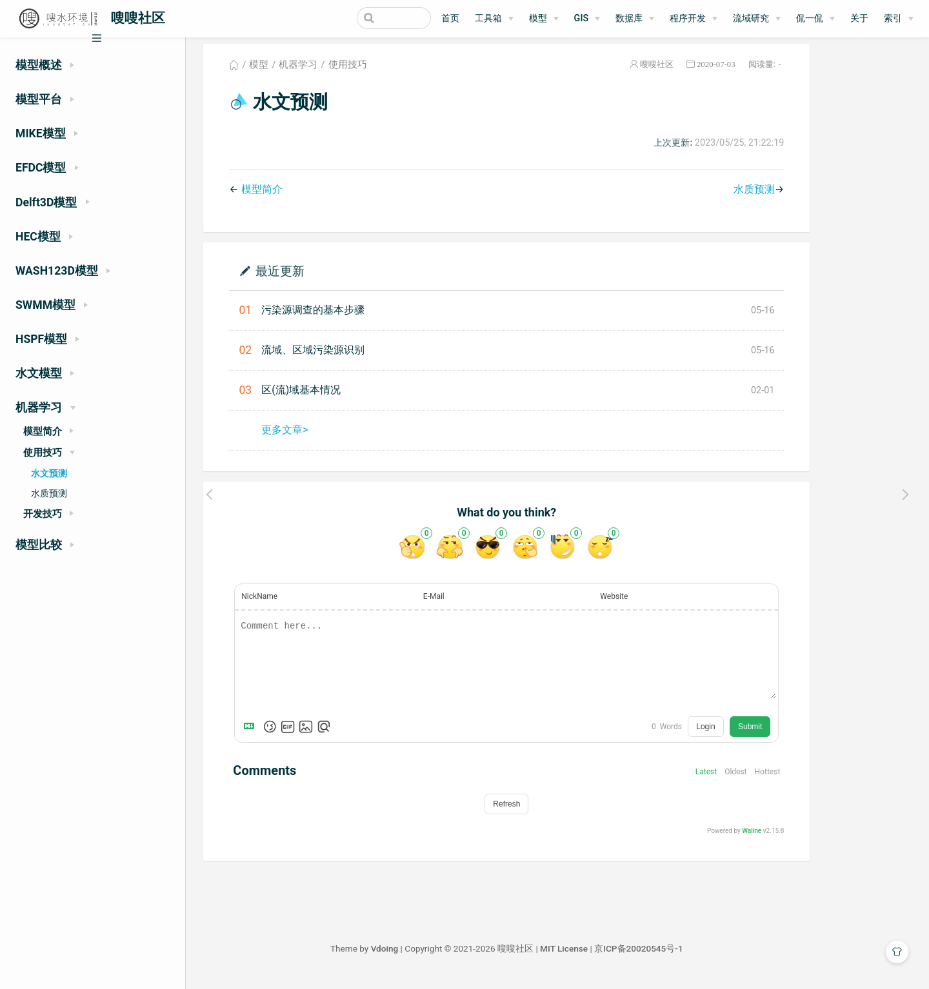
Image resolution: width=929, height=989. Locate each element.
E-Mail (484, 604)
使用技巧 (398, 73)
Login (756, 734)
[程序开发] (693, 19)
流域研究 (751, 18)
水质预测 (49, 493)
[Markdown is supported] (302, 735)
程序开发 (688, 18)
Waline (802, 839)
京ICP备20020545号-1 (689, 957)
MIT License (615, 957)
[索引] (899, 19)
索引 (893, 18)
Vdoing (435, 957)
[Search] (366, 18)
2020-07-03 (767, 73)
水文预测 (49, 473)
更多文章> (335, 438)
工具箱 (488, 18)
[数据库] (634, 19)
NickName (310, 604)
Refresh (557, 812)
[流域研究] (757, 19)
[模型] (544, 19)
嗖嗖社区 (707, 73)
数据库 (629, 18)
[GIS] (587, 19)
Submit (801, 734)
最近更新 (330, 279)
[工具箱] (494, 19)
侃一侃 (809, 18)
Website (665, 604)
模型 (538, 18)
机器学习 (349, 73)
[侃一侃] (815, 19)
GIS (581, 18)
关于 (859, 18)
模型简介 (312, 197)
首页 (450, 18)
